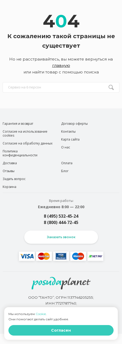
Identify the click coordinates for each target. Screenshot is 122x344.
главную (61, 65)
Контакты (68, 131)
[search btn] (111, 87)
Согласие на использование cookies (25, 133)
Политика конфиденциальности (20, 153)
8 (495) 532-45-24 (61, 216)
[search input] (61, 87)
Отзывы (8, 171)
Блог (65, 171)
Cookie (41, 314)
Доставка (10, 163)
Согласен (61, 330)
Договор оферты (74, 124)
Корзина (9, 187)
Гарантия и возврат (18, 124)
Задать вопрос (14, 179)
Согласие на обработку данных (27, 143)
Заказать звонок (61, 237)
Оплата (66, 163)
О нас (65, 147)
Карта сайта (70, 139)
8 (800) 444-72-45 (61, 222)
